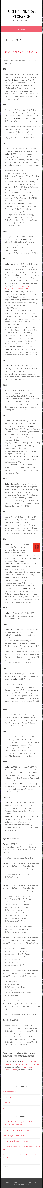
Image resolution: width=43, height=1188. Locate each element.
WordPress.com (24, 1184)
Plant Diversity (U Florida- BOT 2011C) (15, 1136)
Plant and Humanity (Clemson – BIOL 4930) (17, 1130)
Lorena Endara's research (21, 13)
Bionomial (33, 52)
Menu (23, 29)
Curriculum (6, 1103)
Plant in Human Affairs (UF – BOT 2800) (15, 1141)
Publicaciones (7, 1097)
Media (5, 1108)
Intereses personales (9, 1092)
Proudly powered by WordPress (18, 1182)
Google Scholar (13, 52)
